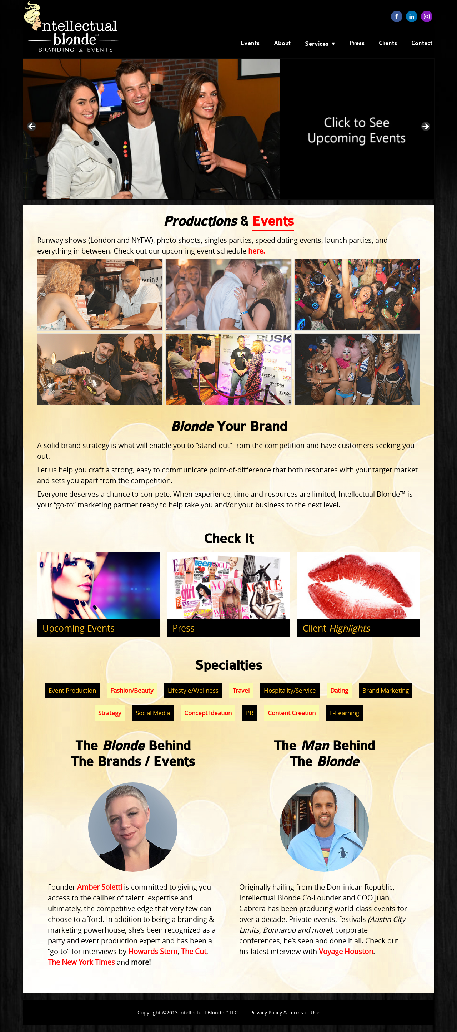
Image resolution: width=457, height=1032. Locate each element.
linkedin (411, 16)
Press (357, 43)
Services (316, 44)
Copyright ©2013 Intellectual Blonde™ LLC (187, 1012)
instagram (426, 16)
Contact (421, 43)
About (282, 43)
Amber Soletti (99, 887)
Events (250, 43)
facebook (396, 16)
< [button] (32, 127)
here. (256, 251)
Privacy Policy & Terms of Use (285, 1012)
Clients (388, 43)
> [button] (425, 127)
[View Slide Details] (228, 129)
